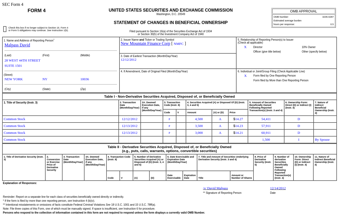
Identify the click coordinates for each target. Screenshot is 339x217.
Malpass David (17, 45)
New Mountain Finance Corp (145, 43)
